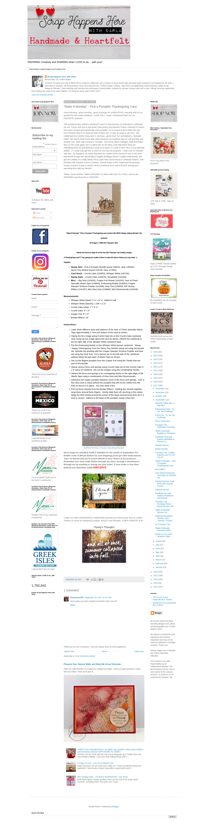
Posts (36, 213)
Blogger (115, 806)
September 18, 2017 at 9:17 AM (98, 597)
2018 (155, 382)
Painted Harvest (162, 445)
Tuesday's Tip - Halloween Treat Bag (165, 426)
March (159, 560)
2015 (155, 575)
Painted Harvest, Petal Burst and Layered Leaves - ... (164, 483)
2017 (155, 385)
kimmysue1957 (77, 597)
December (160, 388)
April (158, 556)
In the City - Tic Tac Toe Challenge (165, 416)
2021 (155, 370)
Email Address (43, 147)
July (158, 545)
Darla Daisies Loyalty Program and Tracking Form (47, 69)
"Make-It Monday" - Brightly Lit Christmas (165, 432)
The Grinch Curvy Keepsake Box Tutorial (162, 598)
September (160, 400)
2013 (155, 583)
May (158, 552)
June (158, 548)
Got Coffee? (160, 469)
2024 (155, 359)
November (160, 392)
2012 (155, 587)
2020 (155, 374)
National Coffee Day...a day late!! (165, 404)
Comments (39, 218)
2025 (155, 355)
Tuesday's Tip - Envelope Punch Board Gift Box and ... (165, 504)
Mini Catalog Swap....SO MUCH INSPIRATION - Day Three (102, 777)
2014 (155, 579)
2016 (155, 572)
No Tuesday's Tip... (163, 524)
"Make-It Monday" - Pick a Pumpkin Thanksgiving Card (165, 463)
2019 (155, 378)
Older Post (139, 651)
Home (104, 651)
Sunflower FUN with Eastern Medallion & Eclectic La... (164, 439)
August (159, 541)
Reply (72, 605)
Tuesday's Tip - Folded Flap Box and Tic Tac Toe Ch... (165, 455)
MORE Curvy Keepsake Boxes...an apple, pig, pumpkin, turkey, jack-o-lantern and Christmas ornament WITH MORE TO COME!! (110, 750)
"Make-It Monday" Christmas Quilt (162, 529)
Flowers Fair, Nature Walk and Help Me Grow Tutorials (92, 664)
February (160, 563)
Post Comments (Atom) (85, 656)
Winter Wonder (161, 449)
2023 (155, 363)
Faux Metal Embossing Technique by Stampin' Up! (165, 475)
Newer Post (69, 651)
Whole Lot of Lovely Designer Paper (163, 535)
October (159, 396)
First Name (37, 154)
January (159, 567)
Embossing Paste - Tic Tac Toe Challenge (164, 410)
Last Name (37, 162)
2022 (155, 367)
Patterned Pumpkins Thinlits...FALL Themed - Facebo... (164, 518)
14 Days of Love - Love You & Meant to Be (95, 763)
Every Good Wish (162, 421)
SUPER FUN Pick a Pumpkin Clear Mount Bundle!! (104, 448)
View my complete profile (42, 95)
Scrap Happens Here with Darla (61, 77)
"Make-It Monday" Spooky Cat (162, 511)
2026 (155, 352)
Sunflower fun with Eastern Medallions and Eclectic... (164, 495)
